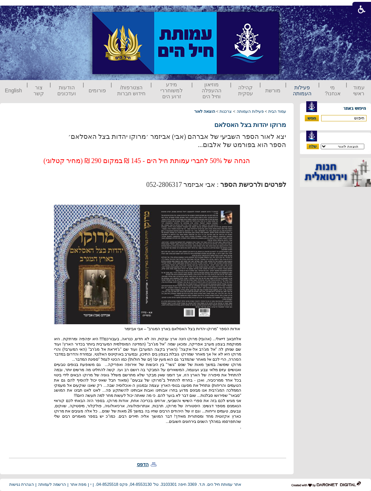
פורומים (97, 90)
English (13, 90)
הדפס (143, 464)
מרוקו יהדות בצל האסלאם (250, 124)
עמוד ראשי (359, 90)
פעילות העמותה (302, 90)
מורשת (273, 90)
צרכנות (226, 111)
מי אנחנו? (332, 90)
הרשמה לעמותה (52, 484)
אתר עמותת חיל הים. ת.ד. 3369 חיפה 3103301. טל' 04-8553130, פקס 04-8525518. (168, 484)
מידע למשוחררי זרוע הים (171, 90)
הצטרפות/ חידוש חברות (131, 90)
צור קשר (38, 90)
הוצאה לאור (204, 111)
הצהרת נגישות (21, 484)
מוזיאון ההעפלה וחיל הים (211, 90)
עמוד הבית (277, 111)
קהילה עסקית (245, 90)
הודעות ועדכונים (66, 90)
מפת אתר (78, 484)
